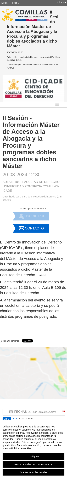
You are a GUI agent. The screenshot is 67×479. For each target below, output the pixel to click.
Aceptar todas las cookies (33, 472)
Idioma (61, 2)
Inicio (4, 3)
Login (15, 3)
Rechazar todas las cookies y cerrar (33, 464)
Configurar (33, 456)
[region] (33, 449)
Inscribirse (34, 216)
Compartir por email (10, 341)
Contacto (34, 228)
